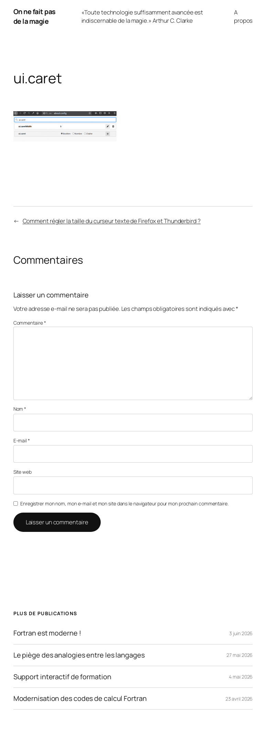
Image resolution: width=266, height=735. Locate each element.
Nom (19, 409)
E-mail (21, 440)
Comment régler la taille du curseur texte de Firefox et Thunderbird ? (112, 221)
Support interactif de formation (62, 677)
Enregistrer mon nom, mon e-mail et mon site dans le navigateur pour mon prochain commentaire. (124, 503)
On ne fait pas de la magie (34, 16)
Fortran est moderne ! (47, 633)
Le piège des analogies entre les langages (79, 655)
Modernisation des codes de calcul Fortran (80, 698)
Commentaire (29, 322)
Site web (22, 472)
